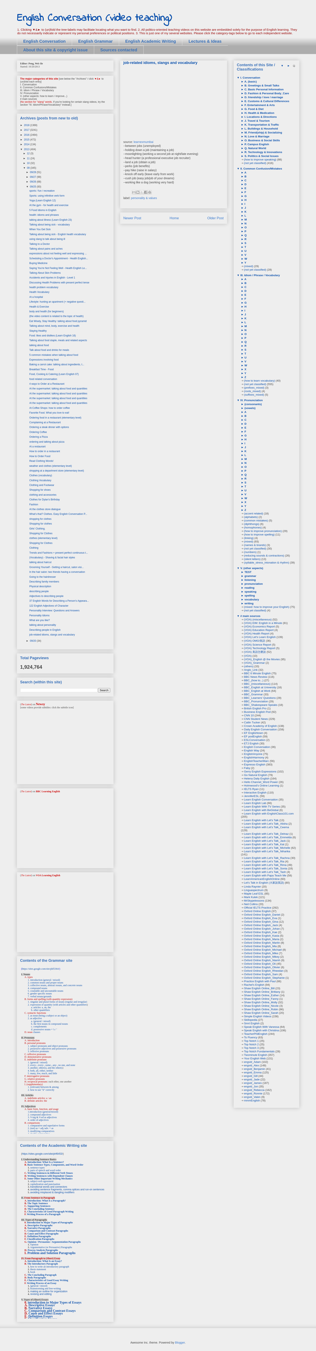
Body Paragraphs (36, 1277)
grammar (250, 576)
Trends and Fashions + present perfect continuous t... (58, 552)
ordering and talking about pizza (46, 441)
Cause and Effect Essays (45, 1313)
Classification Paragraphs (40, 1239)
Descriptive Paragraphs (39, 1225)
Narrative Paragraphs (39, 1228)
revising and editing (41, 1294)
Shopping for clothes (40, 523)
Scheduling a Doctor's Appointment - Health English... (58, 258)
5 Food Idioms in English (42, 210)
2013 (27, 149)
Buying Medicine (38, 263)
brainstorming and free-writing (45, 1288)
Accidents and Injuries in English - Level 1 (52, 277)
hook (32, 1272)
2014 (27, 144)
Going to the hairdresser (42, 576)
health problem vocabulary (43, 287)
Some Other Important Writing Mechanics (50, 1178)
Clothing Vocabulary (40, 480)
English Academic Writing (150, 41)
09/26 (33, 181)
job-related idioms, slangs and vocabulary (52, 634)
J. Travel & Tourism (257, 120)
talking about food (39, 345)
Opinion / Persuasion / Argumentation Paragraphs (54, 1241)
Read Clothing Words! (41, 461)
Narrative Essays (40, 1308)
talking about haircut (40, 562)
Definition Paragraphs (39, 1236)
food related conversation (43, 379)
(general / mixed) (38, 1285)
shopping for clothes (40, 519)
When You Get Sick (40, 229)
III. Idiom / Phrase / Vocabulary (260, 275)
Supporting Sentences (38, 1206)
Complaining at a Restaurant (45, 422)
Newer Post (132, 218)
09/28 (33, 172)
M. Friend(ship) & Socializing (263, 132)
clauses (36, 1032)
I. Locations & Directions (260, 116)
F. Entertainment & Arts (259, 105)
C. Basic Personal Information (264, 89)
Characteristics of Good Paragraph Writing (50, 1211)
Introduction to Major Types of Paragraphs (50, 1222)
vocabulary (251, 599)
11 (28, 158)
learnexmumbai (143, 142)
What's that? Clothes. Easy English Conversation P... (58, 514)
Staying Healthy (38, 330)
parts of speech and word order (45, 1170)
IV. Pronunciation (251, 400)
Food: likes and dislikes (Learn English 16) (52, 335)
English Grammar (95, 41)
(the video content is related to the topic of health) (56, 316)
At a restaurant (37, 446)
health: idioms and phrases (44, 214)
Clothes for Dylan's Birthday (44, 499)
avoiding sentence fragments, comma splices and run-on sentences (67, 1189)
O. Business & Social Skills (262, 140)
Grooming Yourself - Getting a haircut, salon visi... (56, 567)
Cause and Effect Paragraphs (42, 1233)
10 (28, 163)
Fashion (33, 504)
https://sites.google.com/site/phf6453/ (42, 1153)
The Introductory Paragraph (42, 1263)
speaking (250, 591)
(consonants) (253, 404)
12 (28, 153)
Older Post (215, 218)
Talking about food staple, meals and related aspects (58, 340)
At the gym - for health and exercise (48, 205)
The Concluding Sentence (40, 1208)
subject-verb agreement (41, 1181)
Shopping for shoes (40, 489)
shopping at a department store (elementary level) (56, 470)
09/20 (33, 640)
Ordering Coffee (38, 432)
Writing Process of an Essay (42, 1283)
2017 (27, 129)
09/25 (33, 186)
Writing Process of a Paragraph (43, 1214)
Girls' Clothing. (37, 528)
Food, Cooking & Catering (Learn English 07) (54, 374)
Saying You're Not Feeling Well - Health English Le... (58, 268)
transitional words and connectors (48, 1186)
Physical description (40, 586)
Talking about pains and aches (46, 248)
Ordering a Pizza (38, 436)
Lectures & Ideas (204, 41)
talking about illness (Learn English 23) (50, 219)
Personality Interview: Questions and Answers (54, 610)
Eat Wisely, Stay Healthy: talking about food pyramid (58, 321)
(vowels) (250, 408)
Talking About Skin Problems (45, 272)
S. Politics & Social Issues (261, 156)
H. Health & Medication (259, 112)
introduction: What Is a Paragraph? (46, 1200)
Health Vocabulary (39, 292)
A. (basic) (250, 81)
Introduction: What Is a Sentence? (45, 1162)
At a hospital (36, 297)
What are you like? (39, 620)
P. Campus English (256, 144)
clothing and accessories (42, 494)
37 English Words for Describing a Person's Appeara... (59, 600)
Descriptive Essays (41, 1305)
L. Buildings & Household (261, 128)
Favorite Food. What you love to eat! (49, 412)
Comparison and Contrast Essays (52, 1310)
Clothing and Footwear (41, 485)
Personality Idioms (39, 615)
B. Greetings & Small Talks (261, 85)
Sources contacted (118, 50)
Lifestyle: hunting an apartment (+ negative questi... (57, 301)
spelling (249, 595)
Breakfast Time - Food (41, 369)
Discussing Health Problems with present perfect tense (59, 282)
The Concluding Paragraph (42, 1274)
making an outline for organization (48, 1291)
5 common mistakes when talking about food (53, 355)
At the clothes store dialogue (44, 509)
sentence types (37, 1167)
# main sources (250, 616)
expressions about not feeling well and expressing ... (58, 253)
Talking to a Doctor (39, 244)
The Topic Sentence (37, 1203)
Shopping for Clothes (40, 533)
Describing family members (44, 581)
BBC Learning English (48, 791)
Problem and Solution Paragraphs (51, 1253)
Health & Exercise (39, 306)
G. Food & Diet (254, 109)
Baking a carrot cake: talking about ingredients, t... (56, 364)
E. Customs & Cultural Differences (266, 101)
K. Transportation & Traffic (261, 124)
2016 (27, 134)
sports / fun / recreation (42, 190)
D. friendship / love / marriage (263, 97)
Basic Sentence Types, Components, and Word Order (55, 1164)
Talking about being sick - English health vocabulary (57, 234)
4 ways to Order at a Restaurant (46, 383)
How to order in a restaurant (44, 451)
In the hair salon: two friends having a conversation (57, 572)
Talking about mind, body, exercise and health (54, 325)
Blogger (180, 1342)
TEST (248, 572)
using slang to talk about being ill (47, 239)
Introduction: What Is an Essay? (44, 1261)
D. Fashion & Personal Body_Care (266, 93)
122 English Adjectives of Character (48, 605)
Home (174, 218)
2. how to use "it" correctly (41, 1089)
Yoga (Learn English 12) (42, 200)
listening (250, 579)
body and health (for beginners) (46, 311)
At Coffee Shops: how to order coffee (49, 408)
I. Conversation (250, 77)
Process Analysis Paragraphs (43, 1250)
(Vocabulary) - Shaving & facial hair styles (52, 557)
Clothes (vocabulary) (40, 475)
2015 (27, 139)
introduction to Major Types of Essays (55, 1302)
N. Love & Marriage (256, 136)
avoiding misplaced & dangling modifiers (52, 1192)
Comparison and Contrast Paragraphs (47, 1230)
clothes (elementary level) (43, 538)
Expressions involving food (44, 359)
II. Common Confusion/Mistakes (261, 168)
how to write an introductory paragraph (49, 1266)
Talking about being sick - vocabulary (49, 224)
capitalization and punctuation (45, 1184)
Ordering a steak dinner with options (49, 427)
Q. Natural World (255, 148)
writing (248, 603)
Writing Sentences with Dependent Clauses (50, 1175)
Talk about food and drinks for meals (49, 350)
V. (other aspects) (251, 568)
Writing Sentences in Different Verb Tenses (50, 1173)
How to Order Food (39, 456)
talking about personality (42, 625)
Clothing (33, 547)
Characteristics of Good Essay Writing (47, 1280)
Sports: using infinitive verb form (47, 195)
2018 (27, 125)
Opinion (34, 1244)
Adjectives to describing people (46, 596)
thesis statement (38, 1269)
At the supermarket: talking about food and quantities (58, 388)
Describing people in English (44, 629)
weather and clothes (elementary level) (50, 465)
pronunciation (253, 583)
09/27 (33, 177)
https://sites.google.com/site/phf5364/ (40, 968)
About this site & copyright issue (55, 50)
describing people (39, 591)
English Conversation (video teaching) (94, 18)
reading (249, 587)
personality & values (144, 198)
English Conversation (44, 41)
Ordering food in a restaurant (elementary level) (55, 417)
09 (28, 167)
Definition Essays (40, 1316)
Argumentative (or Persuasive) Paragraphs (51, 1247)
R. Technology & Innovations (263, 152)
